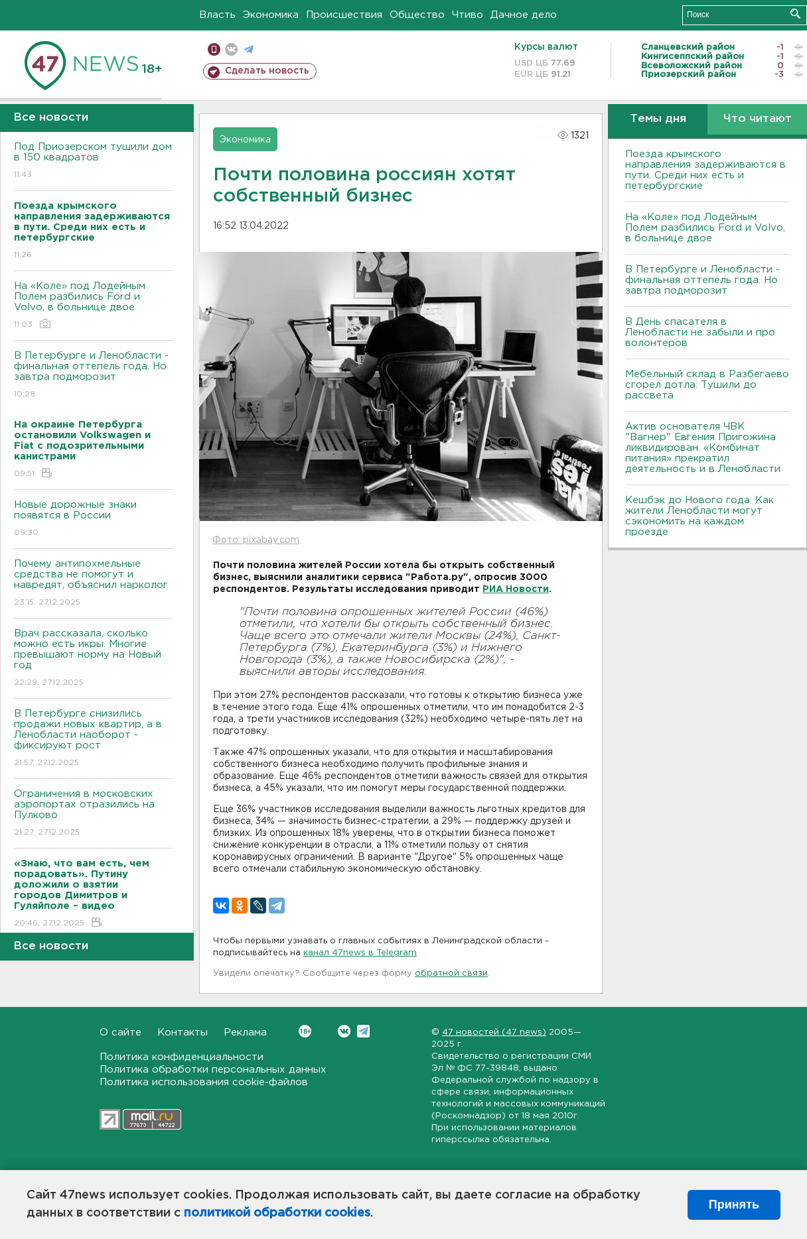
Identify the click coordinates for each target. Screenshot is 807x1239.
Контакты (182, 1032)
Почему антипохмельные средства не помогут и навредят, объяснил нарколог (93, 584)
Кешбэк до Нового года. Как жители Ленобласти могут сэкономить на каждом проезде (699, 516)
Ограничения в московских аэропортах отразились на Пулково (93, 814)
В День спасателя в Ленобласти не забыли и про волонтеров (700, 332)
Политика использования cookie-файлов (204, 1082)
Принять (734, 1204)
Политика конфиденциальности (181, 1057)
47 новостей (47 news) (494, 1032)
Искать (795, 14)
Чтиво (467, 15)
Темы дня (658, 119)
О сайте (120, 1032)
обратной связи (451, 973)
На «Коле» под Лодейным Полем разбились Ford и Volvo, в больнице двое (93, 306)
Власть (217, 15)
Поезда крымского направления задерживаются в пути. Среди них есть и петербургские (705, 170)
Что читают (757, 119)
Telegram (363, 1031)
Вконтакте (305, 1031)
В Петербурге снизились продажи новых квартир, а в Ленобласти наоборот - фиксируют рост (93, 738)
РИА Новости (515, 589)
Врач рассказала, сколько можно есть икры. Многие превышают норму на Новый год (93, 658)
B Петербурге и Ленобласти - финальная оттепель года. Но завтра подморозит (93, 375)
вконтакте (231, 49)
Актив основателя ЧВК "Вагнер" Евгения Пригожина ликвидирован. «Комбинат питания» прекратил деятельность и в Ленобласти (702, 447)
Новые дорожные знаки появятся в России (93, 519)
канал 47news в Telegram (360, 953)
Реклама (245, 1032)
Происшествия (344, 15)
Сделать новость (267, 71)
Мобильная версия (214, 49)
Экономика (271, 15)
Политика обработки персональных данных (213, 1069)
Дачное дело (523, 15)
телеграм (248, 49)
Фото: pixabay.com (255, 540)
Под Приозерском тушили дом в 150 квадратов (93, 161)
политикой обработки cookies (277, 1213)
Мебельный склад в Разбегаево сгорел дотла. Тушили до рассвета (707, 385)
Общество (417, 15)
